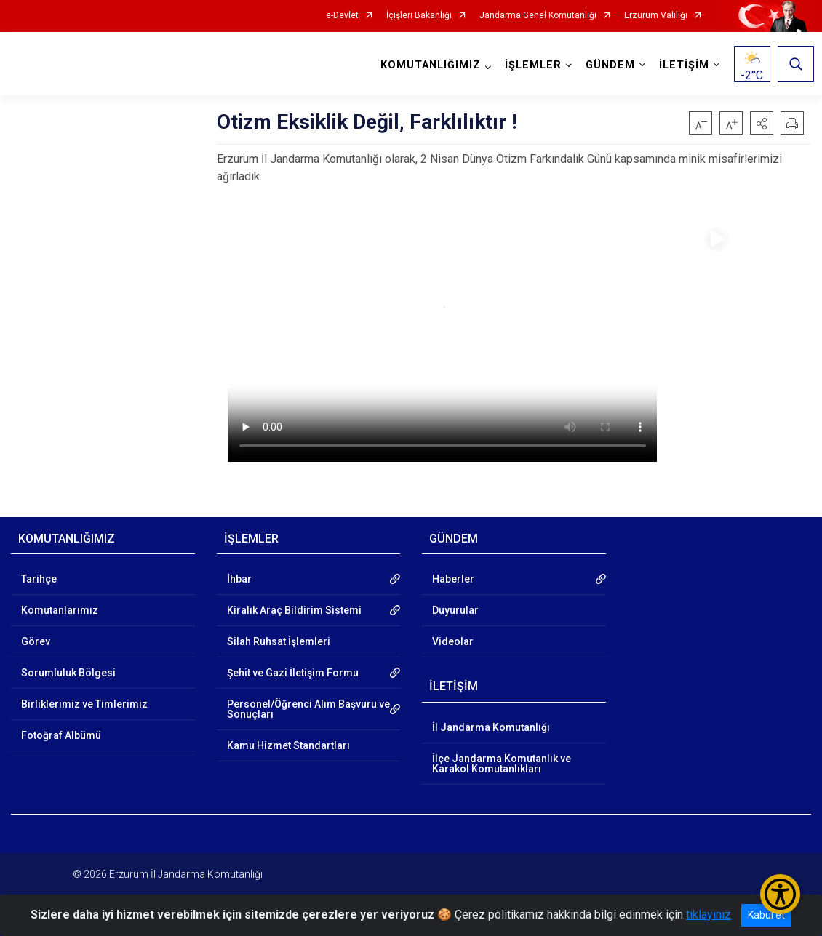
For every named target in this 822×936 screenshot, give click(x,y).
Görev (35, 641)
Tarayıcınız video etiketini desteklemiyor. (443, 341)
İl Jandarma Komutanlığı (491, 727)
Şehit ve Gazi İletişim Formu (293, 673)
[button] (761, 123)
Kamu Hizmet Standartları (288, 745)
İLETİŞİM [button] (681, 65)
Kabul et (766, 915)
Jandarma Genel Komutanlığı (537, 15)
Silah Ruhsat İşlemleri (278, 641)
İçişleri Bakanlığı (419, 15)
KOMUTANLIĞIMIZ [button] (428, 65)
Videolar (453, 641)
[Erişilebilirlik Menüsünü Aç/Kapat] (780, 894)
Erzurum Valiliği (655, 15)
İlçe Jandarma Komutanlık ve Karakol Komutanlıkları (501, 764)
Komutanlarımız (59, 610)
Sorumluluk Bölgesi (68, 673)
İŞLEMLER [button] (530, 65)
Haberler (453, 579)
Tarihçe (39, 579)
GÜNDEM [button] (607, 65)
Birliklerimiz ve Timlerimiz (84, 704)
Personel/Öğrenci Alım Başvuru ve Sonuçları (308, 709)
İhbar (239, 579)
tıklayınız (708, 914)
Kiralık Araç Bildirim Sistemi (294, 610)
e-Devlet (342, 15)
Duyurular (455, 610)
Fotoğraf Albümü (61, 735)
